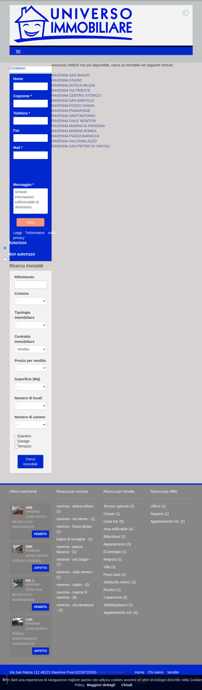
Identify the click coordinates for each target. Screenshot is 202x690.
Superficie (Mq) (27, 379)
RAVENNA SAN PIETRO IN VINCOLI (81, 146)
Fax (16, 130)
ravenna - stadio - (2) (73, 585)
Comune (22, 293)
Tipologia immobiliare (25, 315)
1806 (29, 507)
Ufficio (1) (158, 506)
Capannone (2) (115, 597)
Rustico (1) (112, 590)
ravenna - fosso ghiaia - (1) (75, 529)
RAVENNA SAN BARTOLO (73, 100)
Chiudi (126, 685)
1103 (29, 619)
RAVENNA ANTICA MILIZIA (73, 85)
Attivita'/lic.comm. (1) (120, 582)
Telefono (21, 113)
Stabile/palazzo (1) (118, 605)
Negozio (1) (113, 559)
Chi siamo (156, 672)
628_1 (30, 580)
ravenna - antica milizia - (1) (76, 508)
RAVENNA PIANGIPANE (71, 111)
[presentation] (43, 167)
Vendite (173, 672)
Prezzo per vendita (30, 361)
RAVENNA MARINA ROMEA (74, 131)
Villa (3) (110, 567)
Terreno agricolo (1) (119, 506)
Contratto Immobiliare (25, 339)
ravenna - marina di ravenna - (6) (72, 594)
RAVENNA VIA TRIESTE (71, 90)
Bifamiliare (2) (114, 537)
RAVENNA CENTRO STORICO (76, 95)
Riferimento (24, 277)
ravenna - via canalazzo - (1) (75, 607)
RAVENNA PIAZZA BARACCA (76, 136)
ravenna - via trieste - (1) (76, 519)
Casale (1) (112, 514)
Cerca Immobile (30, 461)
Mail (18, 148)
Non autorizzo (21, 254)
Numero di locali (28, 398)
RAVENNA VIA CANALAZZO (74, 141)
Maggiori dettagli (101, 685)
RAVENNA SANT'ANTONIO (73, 116)
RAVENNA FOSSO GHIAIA (73, 106)
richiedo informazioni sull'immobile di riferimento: (30, 201)
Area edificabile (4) (118, 529)
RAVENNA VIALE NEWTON (74, 121)
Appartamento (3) (117, 544)
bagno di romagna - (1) (75, 539)
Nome (18, 79)
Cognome (22, 96)
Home (139, 672)
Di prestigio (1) (115, 552)
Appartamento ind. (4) (121, 612)
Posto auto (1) (115, 575)
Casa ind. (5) (114, 521)
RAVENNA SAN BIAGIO (71, 75)
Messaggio (23, 185)
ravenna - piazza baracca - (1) (70, 549)
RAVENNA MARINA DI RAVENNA (78, 126)
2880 (29, 546)
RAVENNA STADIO (67, 80)
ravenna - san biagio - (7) (74, 561)
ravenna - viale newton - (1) (75, 574)
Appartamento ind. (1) (168, 521)
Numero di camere (30, 417)
